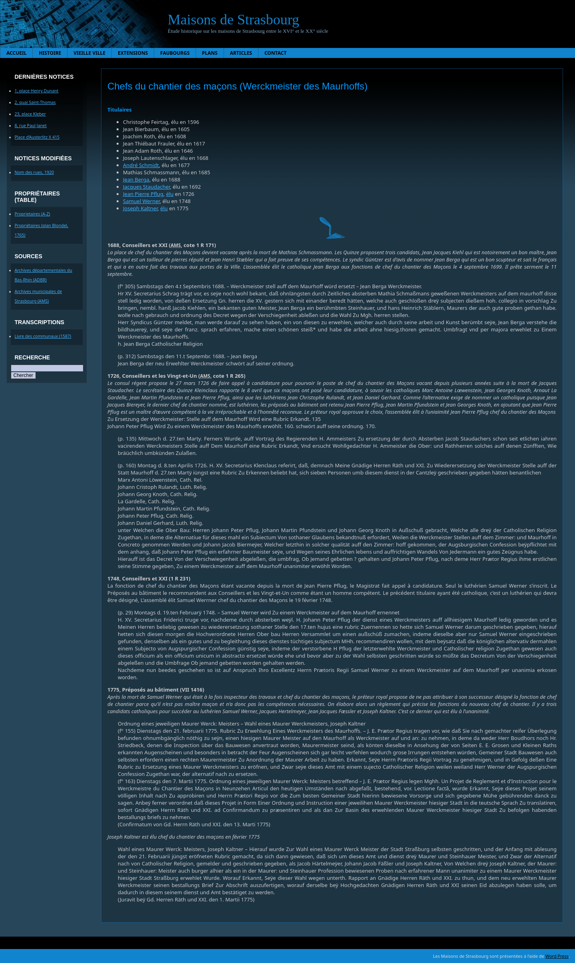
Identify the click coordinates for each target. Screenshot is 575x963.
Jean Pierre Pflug (143, 193)
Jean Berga (136, 179)
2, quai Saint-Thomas (35, 102)
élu (170, 193)
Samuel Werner (141, 201)
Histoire (50, 53)
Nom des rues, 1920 (34, 172)
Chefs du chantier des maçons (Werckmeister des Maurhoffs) (237, 86)
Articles (241, 53)
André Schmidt (141, 165)
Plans (210, 53)
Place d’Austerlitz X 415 (37, 137)
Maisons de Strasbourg (233, 20)
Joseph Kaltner (140, 208)
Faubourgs (174, 53)
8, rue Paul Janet (31, 125)
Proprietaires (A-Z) (32, 214)
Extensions (133, 53)
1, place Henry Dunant (37, 91)
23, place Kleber (30, 114)
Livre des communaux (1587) (43, 336)
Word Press (557, 956)
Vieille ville (89, 53)
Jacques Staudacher (146, 186)
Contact (275, 53)
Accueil (16, 53)
